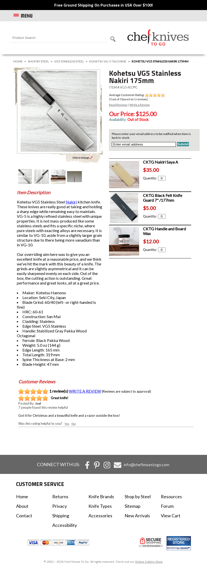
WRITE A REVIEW (85, 391)
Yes (67, 423)
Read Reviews (118, 105)
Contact (24, 515)
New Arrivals (137, 515)
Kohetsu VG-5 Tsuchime (107, 61)
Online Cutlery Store (149, 561)
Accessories (100, 515)
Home (18, 61)
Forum (167, 506)
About (22, 506)
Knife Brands (101, 496)
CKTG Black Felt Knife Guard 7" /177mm (162, 197)
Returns (60, 496)
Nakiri (71, 201)
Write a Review (140, 105)
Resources (171, 496)
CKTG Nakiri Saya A (160, 162)
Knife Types (100, 506)
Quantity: (154, 178)
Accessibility (64, 525)
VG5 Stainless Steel (69, 61)
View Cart (170, 515)
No (74, 423)
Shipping (60, 515)
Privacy (59, 506)
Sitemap (132, 506)
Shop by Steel (38, 61)
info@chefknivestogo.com (146, 465)
